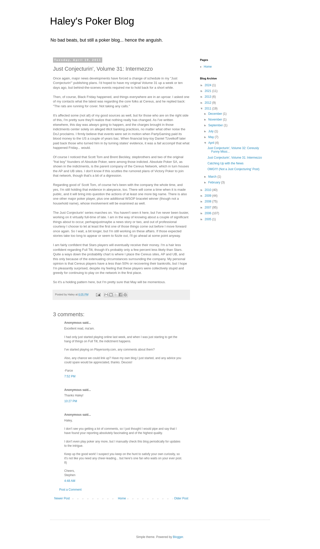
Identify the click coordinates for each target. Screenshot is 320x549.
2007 (208, 207)
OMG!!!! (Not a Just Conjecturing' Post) (234, 169)
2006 (208, 213)
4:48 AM (69, 481)
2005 (208, 219)
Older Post (181, 498)
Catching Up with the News (226, 163)
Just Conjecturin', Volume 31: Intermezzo (235, 157)
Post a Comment (70, 489)
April (211, 143)
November (215, 119)
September (216, 125)
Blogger (178, 537)
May (211, 137)
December (215, 114)
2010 (208, 190)
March (213, 176)
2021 (208, 91)
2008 (208, 201)
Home (122, 498)
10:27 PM (70, 401)
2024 (208, 85)
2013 (208, 96)
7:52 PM (70, 376)
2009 (208, 195)
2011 (208, 108)
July (211, 131)
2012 (208, 102)
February (214, 182)
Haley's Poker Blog (92, 21)
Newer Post (62, 498)
